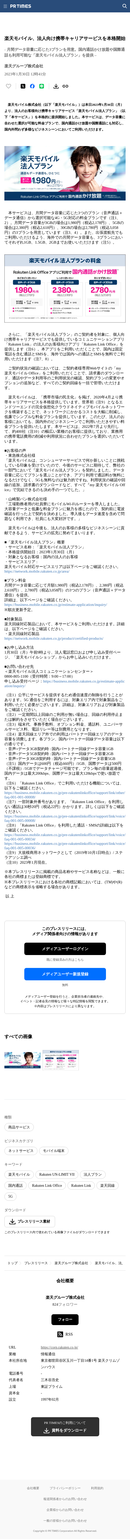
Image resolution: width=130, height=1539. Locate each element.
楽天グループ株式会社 (71, 1263)
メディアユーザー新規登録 (65, 974)
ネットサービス (21, 1151)
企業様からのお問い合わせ (65, 1510)
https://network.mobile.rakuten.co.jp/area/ (37, 571)
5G (10, 1196)
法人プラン (93, 1174)
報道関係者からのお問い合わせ (65, 1499)
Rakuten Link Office (47, 1186)
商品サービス (19, 1127)
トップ (12, 1263)
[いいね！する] (8, 86)
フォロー (65, 1319)
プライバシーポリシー (65, 1488)
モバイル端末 (54, 1151)
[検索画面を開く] (125, 6)
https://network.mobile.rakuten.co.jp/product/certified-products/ (53, 638)
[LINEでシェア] (41, 86)
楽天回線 (107, 1186)
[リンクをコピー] (65, 86)
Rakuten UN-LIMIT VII (56, 1174)
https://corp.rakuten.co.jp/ (59, 1347)
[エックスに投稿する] (23, 86)
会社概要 (33, 1488)
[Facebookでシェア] (32, 86)
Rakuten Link (81, 1186)
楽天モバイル (19, 1174)
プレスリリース (36, 1263)
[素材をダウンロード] (56, 86)
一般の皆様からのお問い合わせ (65, 1520)
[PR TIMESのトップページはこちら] (20, 6)
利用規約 (97, 1488)
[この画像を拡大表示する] (22, 1060)
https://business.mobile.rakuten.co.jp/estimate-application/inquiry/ (55, 605)
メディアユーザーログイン (65, 949)
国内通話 (15, 1186)
